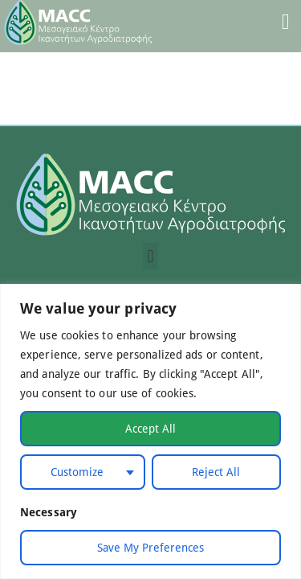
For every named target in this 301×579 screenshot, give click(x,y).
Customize (77, 471)
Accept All (150, 428)
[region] (150, 431)
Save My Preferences (150, 547)
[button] (150, 256)
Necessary (48, 511)
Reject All (216, 471)
